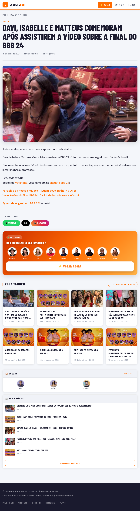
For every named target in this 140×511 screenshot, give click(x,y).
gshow (52, 53)
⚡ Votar (105, 4)
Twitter (62, 502)
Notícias (119, 4)
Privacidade (8, 502)
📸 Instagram (40, 223)
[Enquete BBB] (14, 4)
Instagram (50, 502)
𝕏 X (25, 223)
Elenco (131, 4)
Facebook (36, 502)
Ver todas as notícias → (122, 284)
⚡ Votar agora (70, 266)
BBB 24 (13, 14)
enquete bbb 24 (59, 182)
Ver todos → (129, 374)
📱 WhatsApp (11, 223)
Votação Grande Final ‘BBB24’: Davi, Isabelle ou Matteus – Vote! (41, 195)
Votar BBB (21, 182)
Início (5, 14)
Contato (22, 502)
